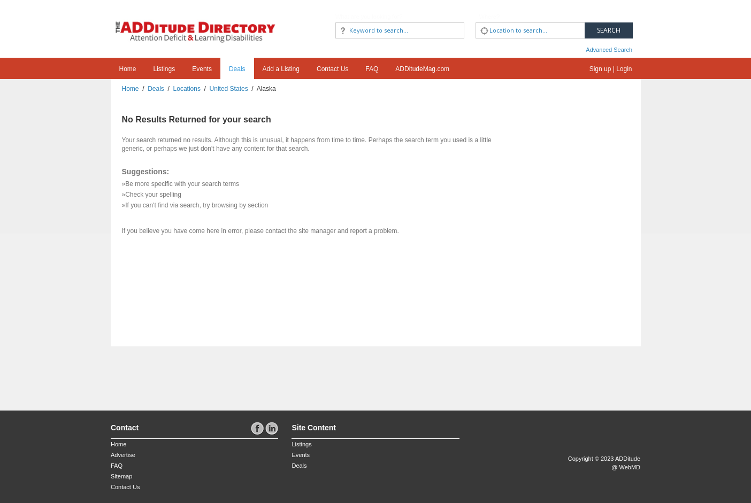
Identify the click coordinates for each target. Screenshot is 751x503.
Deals (237, 69)
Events (202, 69)
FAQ (371, 69)
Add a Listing (281, 69)
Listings (164, 69)
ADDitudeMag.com (422, 69)
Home (127, 69)
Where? (489, 16)
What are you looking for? (368, 16)
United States (229, 88)
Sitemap (121, 476)
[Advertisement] (173, 373)
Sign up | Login (610, 69)
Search (608, 30)
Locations (187, 88)
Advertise (123, 455)
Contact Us (332, 69)
